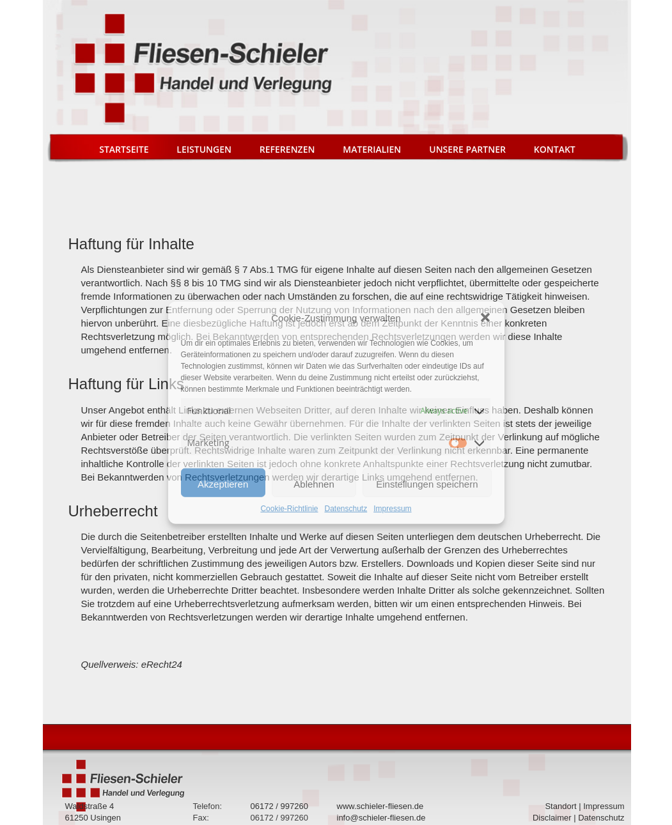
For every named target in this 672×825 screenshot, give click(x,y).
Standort (560, 806)
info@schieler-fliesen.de (381, 817)
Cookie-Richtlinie (289, 508)
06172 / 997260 (279, 806)
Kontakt (554, 149)
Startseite (123, 149)
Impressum (392, 508)
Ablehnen (313, 484)
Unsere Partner (467, 149)
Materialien (372, 149)
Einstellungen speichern (427, 484)
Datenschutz (346, 508)
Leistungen (203, 149)
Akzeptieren (223, 484)
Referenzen (287, 149)
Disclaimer (552, 817)
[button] (485, 317)
